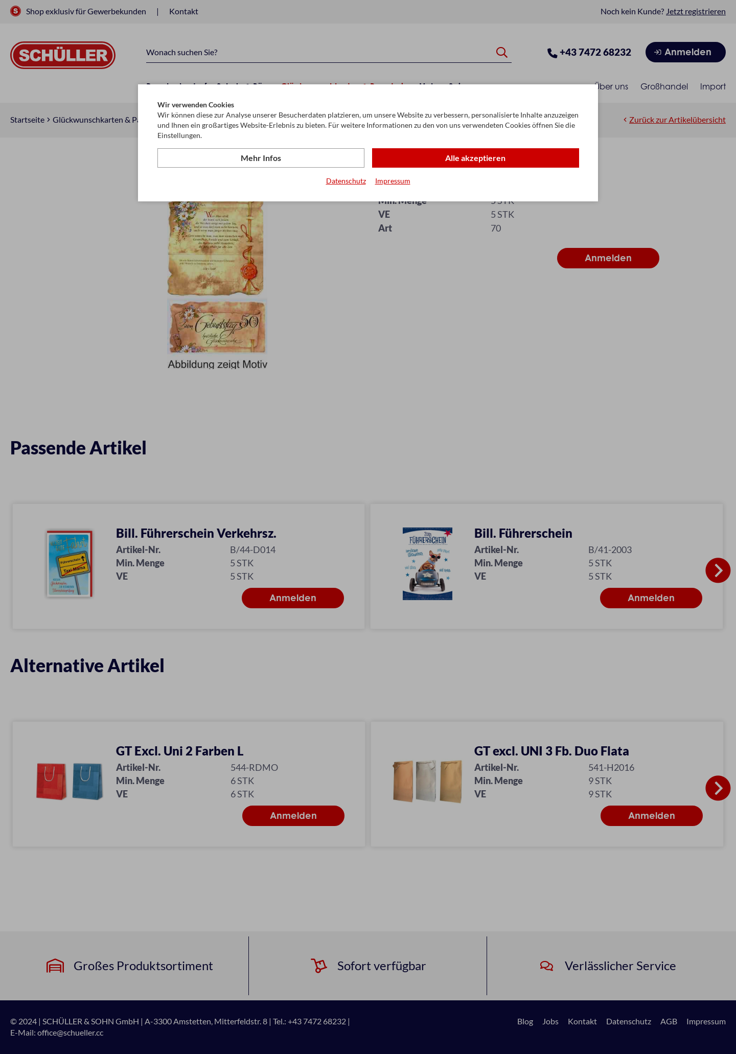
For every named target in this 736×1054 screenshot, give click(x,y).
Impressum (392, 180)
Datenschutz (346, 180)
